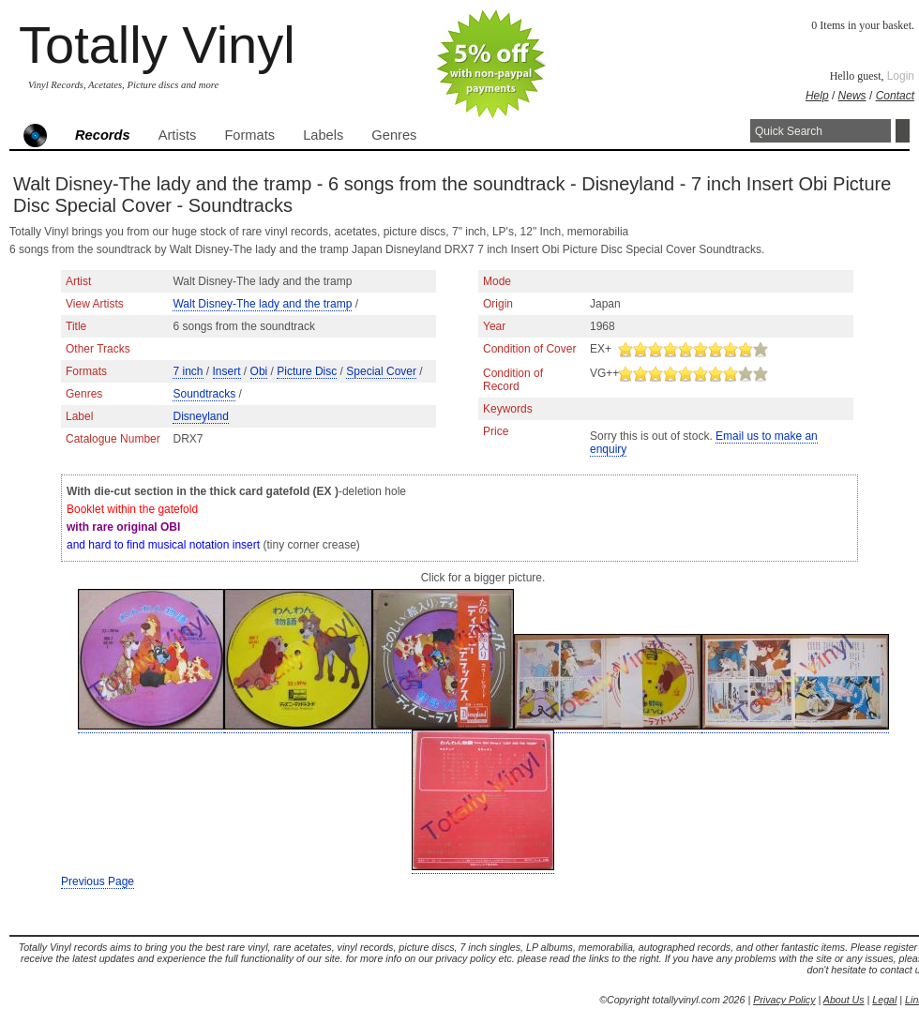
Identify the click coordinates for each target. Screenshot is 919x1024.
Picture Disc (307, 371)
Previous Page (97, 881)
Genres (393, 135)
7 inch (188, 371)
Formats (249, 135)
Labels (323, 135)
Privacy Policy (784, 999)
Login (900, 76)
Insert (227, 371)
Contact (895, 95)
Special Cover (381, 371)
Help (817, 95)
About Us (844, 999)
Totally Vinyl (157, 44)
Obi (259, 371)
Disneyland (200, 416)
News (852, 95)
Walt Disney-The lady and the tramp (262, 303)
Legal (884, 999)
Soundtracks (204, 393)
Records (102, 135)
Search (903, 131)
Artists (177, 135)
